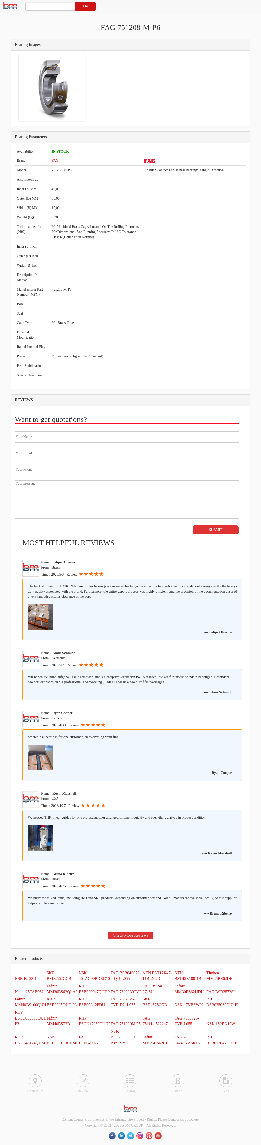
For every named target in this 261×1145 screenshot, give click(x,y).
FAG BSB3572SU (221, 992)
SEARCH (85, 6)
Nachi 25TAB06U (29, 992)
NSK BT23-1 (26, 978)
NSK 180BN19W (220, 1024)
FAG (54, 161)
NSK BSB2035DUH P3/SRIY (123, 1037)
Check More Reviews (130, 935)
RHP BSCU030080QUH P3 (30, 1018)
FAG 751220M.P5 (126, 1024)
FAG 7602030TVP (126, 992)
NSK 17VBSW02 (189, 1005)
